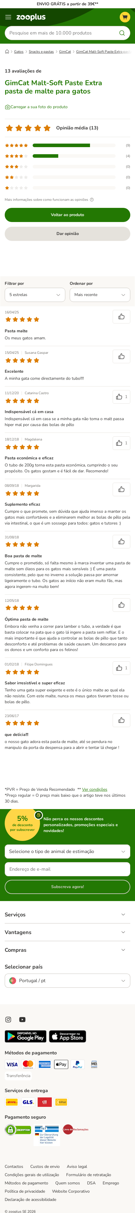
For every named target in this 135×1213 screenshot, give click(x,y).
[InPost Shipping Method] (61, 1103)
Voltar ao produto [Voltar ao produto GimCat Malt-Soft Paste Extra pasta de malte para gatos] (67, 215)
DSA (91, 1183)
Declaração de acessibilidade (30, 1199)
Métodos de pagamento (26, 1183)
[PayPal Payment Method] (78, 1065)
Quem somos (67, 1183)
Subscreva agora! (67, 887)
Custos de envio (45, 1166)
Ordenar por (81, 283)
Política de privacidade (25, 1191)
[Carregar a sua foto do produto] (36, 107)
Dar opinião (67, 233)
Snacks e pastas (41, 51)
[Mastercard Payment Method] (28, 1065)
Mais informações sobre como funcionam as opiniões (50, 199)
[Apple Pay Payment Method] (61, 1065)
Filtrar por (14, 283)
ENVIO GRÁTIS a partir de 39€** (67, 4)
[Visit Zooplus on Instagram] (8, 1019)
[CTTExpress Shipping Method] (45, 1103)
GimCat (65, 51)
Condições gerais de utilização (32, 1175)
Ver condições (94, 789)
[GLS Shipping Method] (28, 1103)
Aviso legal (77, 1166)
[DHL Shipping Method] (12, 1103)
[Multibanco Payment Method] (94, 1065)
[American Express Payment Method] (45, 1065)
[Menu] (8, 17)
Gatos (19, 51)
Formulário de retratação (88, 1175)
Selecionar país (24, 967)
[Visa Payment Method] (12, 1065)
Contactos (14, 1166)
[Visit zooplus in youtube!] (22, 1019)
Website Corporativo (71, 1191)
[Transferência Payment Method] (18, 1076)
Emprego (111, 1183)
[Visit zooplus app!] (25, 1041)
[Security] (18, 1131)
